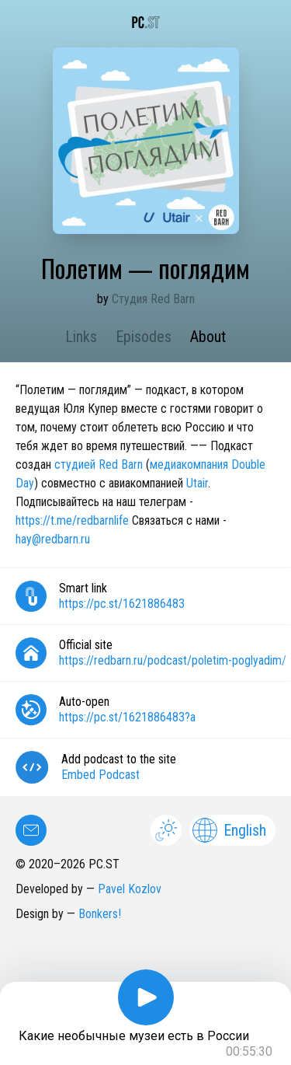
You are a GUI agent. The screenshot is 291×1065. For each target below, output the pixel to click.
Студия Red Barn (153, 299)
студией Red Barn (98, 464)
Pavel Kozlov (129, 889)
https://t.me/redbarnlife (72, 520)
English (229, 830)
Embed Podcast (100, 774)
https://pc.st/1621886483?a (127, 717)
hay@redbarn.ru (53, 539)
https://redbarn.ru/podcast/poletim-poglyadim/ (172, 660)
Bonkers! (99, 913)
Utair (197, 483)
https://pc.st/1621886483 (122, 603)
